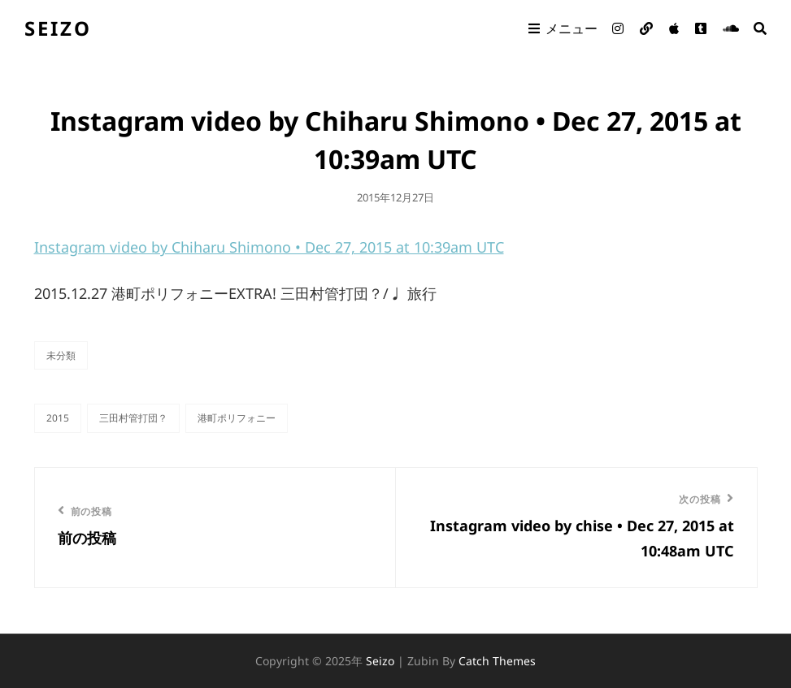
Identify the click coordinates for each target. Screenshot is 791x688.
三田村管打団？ (133, 418)
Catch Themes (497, 661)
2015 (57, 418)
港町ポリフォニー (237, 418)
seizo (58, 28)
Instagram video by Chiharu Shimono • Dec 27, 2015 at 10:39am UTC (269, 247)
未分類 (61, 355)
